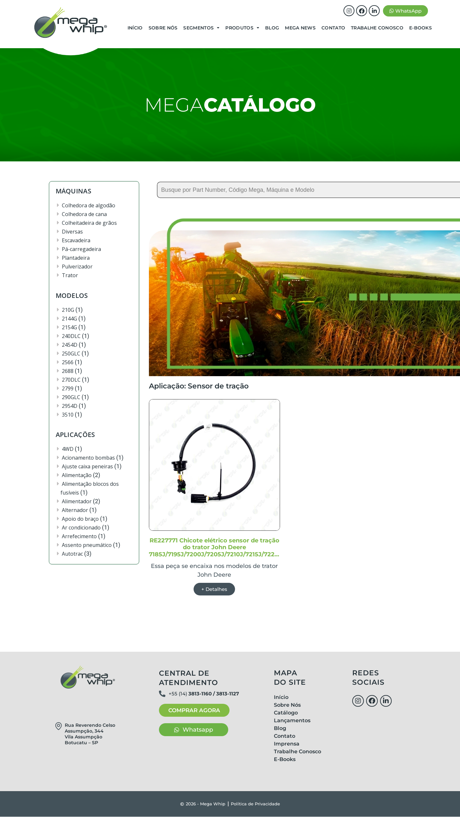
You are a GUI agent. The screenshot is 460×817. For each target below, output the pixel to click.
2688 (67, 371)
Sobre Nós (163, 27)
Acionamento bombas (88, 457)
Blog (272, 27)
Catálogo (286, 713)
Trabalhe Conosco (377, 27)
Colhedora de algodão (88, 205)
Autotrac (72, 553)
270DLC (71, 379)
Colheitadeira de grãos (89, 222)
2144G (69, 318)
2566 (67, 362)
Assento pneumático (87, 545)
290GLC (71, 397)
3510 (67, 414)
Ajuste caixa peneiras (87, 466)
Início (135, 27)
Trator (70, 275)
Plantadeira (76, 257)
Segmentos (201, 27)
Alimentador (77, 501)
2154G (69, 327)
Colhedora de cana (84, 214)
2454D (69, 344)
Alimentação (77, 475)
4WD (67, 448)
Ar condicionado (81, 527)
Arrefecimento (79, 536)
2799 (67, 388)
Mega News (300, 27)
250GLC (71, 353)
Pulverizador (77, 266)
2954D (69, 405)
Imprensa (286, 744)
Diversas (72, 231)
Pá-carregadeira (81, 249)
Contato (333, 27)
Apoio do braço (80, 518)
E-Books (420, 27)
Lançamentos (292, 721)
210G (68, 309)
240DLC (71, 336)
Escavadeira (76, 240)
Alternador (75, 510)
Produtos (242, 27)
